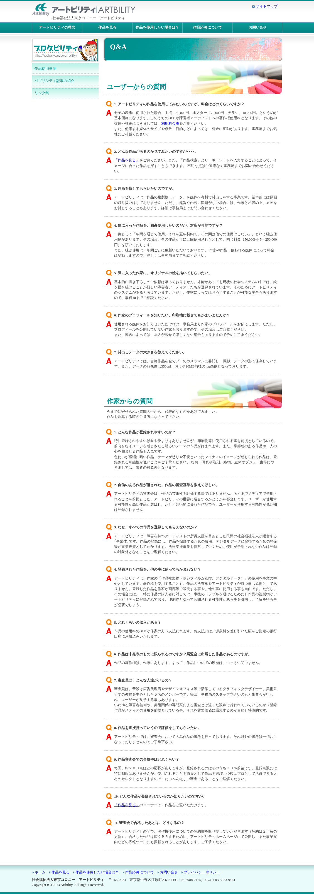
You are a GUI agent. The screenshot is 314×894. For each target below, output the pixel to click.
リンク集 (42, 93)
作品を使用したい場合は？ (157, 27)
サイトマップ (267, 6)
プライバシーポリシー (202, 872)
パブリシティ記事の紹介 (54, 81)
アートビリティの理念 (57, 27)
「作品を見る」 (126, 160)
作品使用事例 (45, 69)
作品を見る (107, 27)
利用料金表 (170, 124)
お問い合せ (258, 27)
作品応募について (207, 27)
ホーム (40, 872)
